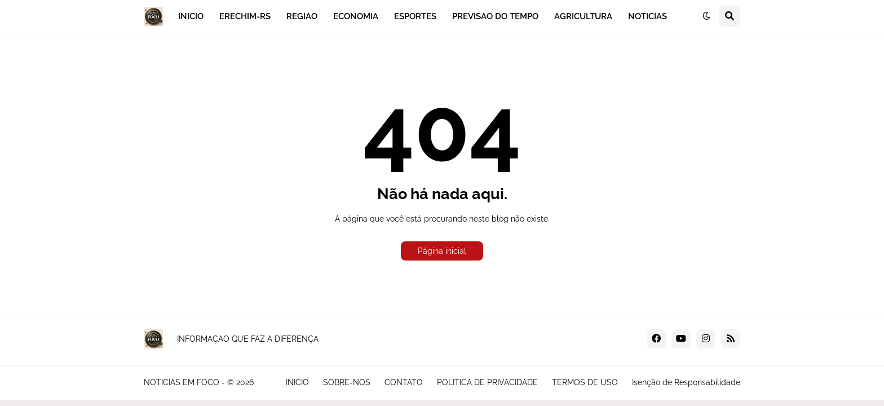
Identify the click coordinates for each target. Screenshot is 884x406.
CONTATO (403, 382)
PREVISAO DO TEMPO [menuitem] (495, 16)
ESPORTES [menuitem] (415, 16)
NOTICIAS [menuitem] (647, 16)
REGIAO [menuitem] (301, 16)
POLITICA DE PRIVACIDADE (487, 382)
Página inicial (442, 250)
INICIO (297, 382)
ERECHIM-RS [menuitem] (245, 16)
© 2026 (240, 382)
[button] (706, 16)
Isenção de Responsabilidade (686, 382)
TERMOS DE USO (585, 382)
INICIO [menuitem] (191, 16)
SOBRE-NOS (346, 382)
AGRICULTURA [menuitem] (583, 16)
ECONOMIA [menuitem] (355, 16)
